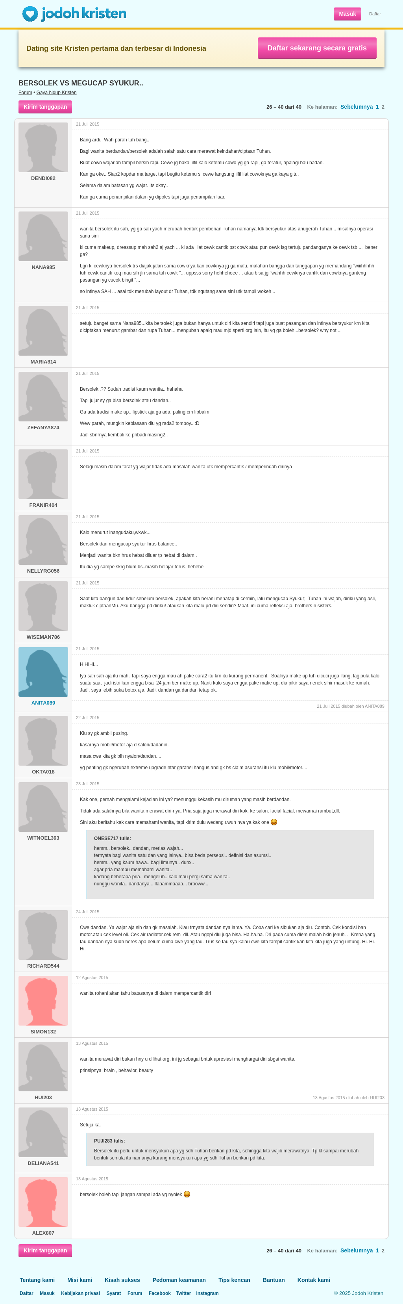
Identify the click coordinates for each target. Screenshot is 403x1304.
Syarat (114, 1293)
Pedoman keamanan (179, 1280)
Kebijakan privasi (80, 1293)
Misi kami (79, 1280)
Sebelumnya (356, 107)
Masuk (347, 14)
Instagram (207, 1293)
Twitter (183, 1293)
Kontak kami (314, 1280)
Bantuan (274, 1280)
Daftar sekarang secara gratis (317, 48)
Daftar (375, 13)
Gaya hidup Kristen (57, 92)
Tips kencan (234, 1280)
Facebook (160, 1293)
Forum (25, 92)
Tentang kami (37, 1280)
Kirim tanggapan (45, 107)
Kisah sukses (122, 1280)
